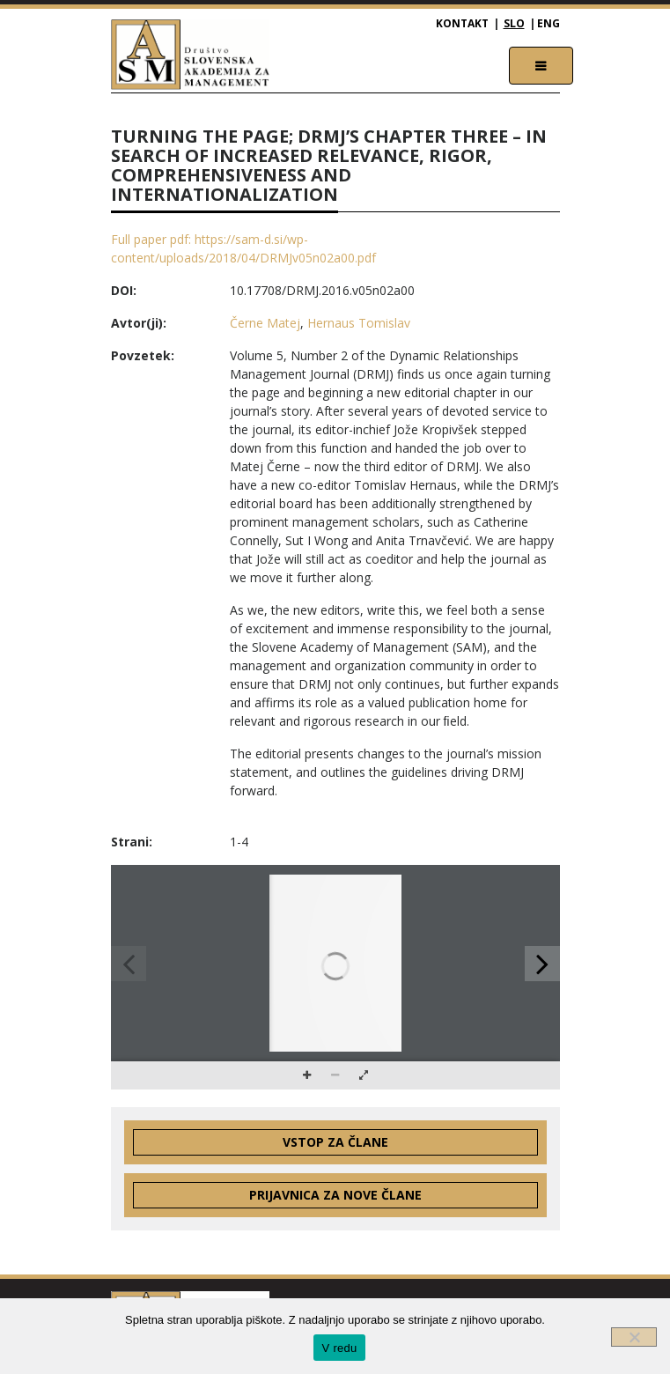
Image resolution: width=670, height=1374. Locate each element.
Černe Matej (265, 322)
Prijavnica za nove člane (335, 1194)
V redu (339, 1348)
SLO (514, 23)
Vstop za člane (335, 1142)
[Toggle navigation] (541, 66)
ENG (548, 23)
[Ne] (634, 1337)
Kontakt (462, 23)
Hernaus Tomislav (358, 322)
